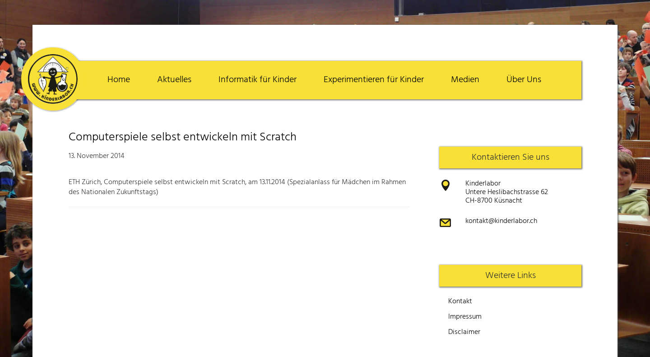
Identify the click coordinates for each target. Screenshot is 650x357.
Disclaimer (464, 332)
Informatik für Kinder (257, 80)
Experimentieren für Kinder (374, 80)
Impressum (465, 317)
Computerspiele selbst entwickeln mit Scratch (183, 137)
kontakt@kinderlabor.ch (501, 221)
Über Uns (523, 80)
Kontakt (460, 301)
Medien (465, 80)
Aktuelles (174, 80)
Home (118, 80)
